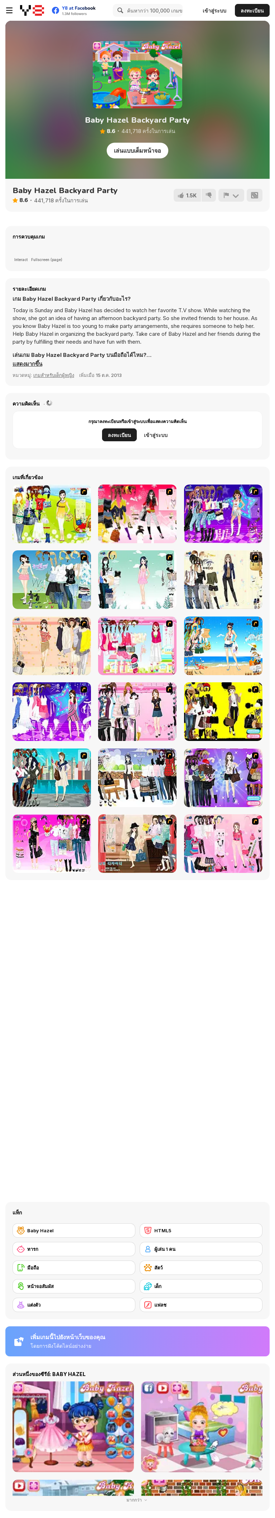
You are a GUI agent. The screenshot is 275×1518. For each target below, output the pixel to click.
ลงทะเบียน (252, 11)
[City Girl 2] (52, 777)
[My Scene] (52, 711)
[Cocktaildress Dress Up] (52, 645)
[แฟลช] (201, 1305)
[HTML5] (201, 1230)
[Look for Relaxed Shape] (223, 777)
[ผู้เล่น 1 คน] (201, 1249)
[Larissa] (52, 843)
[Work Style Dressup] (223, 579)
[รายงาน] (231, 195)
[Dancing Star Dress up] (223, 514)
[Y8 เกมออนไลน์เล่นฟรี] (32, 10)
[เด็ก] (201, 1286)
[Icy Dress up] (137, 579)
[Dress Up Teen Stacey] (137, 514)
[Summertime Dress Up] (223, 645)
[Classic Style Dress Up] (137, 843)
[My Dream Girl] (52, 579)
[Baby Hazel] (74, 1230)
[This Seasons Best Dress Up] (223, 711)
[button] (27, 364)
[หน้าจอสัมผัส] (74, 1286)
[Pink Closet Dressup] (137, 645)
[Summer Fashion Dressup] (137, 711)
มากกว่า (137, 1500)
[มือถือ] (74, 1268)
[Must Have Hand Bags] (52, 514)
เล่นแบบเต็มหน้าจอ (137, 150)
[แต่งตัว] (74, 1305)
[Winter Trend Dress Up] (137, 777)
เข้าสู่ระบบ (214, 11)
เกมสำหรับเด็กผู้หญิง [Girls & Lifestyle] (53, 375)
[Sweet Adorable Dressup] (223, 843)
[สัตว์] (201, 1268)
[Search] (119, 10)
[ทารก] (74, 1249)
